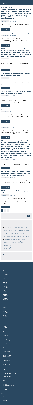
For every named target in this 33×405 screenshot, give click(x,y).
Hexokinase (4, 344)
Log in (4, 396)
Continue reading (5, 29)
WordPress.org (5, 400)
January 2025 (5, 282)
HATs (3, 330)
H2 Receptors (5, 326)
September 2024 (5, 287)
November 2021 (5, 312)
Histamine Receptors (6, 356)
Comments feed (5, 399)
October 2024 (5, 286)
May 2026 (4, 266)
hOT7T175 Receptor (6, 367)
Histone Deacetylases (6, 360)
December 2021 (5, 311)
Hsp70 (4, 369)
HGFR (4, 347)
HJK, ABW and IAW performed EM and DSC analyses (16, 33)
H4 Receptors (5, 328)
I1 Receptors (5, 389)
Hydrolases (4, 380)
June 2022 (4, 303)
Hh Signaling (5, 348)
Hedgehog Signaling (6, 336)
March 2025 (4, 279)
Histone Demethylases (6, 361)
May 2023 (4, 288)
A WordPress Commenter (9, 257)
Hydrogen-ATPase (6, 377)
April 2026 (4, 267)
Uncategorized (5, 390)
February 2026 (5, 270)
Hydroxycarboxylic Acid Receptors (8, 381)
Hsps (3, 372)
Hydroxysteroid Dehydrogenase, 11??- (9, 385)
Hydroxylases (5, 384)
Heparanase (5, 339)
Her (3, 342)
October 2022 (5, 298)
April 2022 (4, 306)
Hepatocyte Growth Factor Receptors (9, 340)
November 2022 (5, 296)
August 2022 (5, 300)
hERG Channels (5, 343)
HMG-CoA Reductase (6, 364)
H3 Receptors (5, 327)
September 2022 (5, 299)
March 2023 (4, 291)
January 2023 (5, 294)
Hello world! (17, 257)
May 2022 (4, 304)
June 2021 (4, 319)
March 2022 (5, 307)
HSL (3, 368)
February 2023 (5, 292)
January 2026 (5, 271)
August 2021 (5, 316)
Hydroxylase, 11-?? (5, 21)
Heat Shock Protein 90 (6, 334)
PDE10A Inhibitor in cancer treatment (12, 2)
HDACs (4, 331)
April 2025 (4, 278)
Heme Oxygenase (5, 338)
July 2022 (4, 302)
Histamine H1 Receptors (7, 351)
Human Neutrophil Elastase (7, 376)
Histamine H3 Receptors (7, 353)
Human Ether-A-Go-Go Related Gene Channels (10, 373)
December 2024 (5, 283)
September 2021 (5, 315)
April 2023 (4, 290)
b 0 (2, 125)
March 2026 (4, 269)
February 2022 (5, 308)
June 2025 (4, 275)
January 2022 (5, 310)
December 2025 (5, 273)
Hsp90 (4, 371)
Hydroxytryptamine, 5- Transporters (8, 388)
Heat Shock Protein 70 (6, 332)
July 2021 (4, 317)
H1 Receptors (5, 324)
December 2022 (5, 295)
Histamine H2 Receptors (7, 352)
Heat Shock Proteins (6, 335)
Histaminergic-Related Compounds (8, 357)
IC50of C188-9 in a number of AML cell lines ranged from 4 (15, 225)
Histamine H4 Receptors (7, 355)
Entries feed (5, 397)
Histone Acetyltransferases (7, 359)
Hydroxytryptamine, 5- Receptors (8, 386)
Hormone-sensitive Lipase (7, 365)
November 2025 (5, 274)
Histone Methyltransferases (7, 363)
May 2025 (4, 277)
